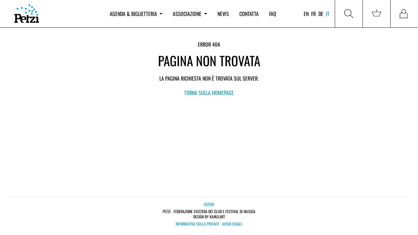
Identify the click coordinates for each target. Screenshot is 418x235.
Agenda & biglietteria (136, 14)
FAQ (272, 14)
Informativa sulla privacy (197, 224)
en (306, 14)
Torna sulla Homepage (209, 93)
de (320, 14)
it (328, 14)
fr (313, 14)
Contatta (249, 14)
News (223, 14)
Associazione (190, 14)
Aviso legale (232, 224)
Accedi (209, 204)
